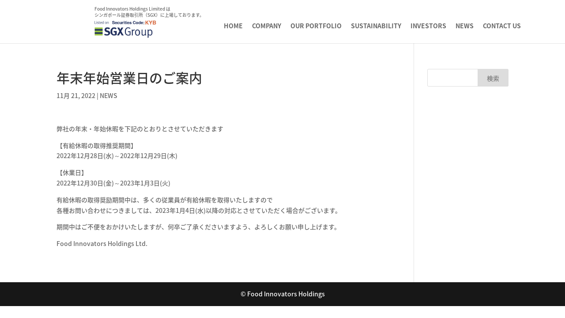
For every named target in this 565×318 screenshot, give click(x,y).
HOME (233, 26)
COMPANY (266, 26)
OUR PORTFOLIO (316, 26)
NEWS (465, 26)
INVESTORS (428, 26)
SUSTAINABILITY (376, 26)
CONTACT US (502, 26)
